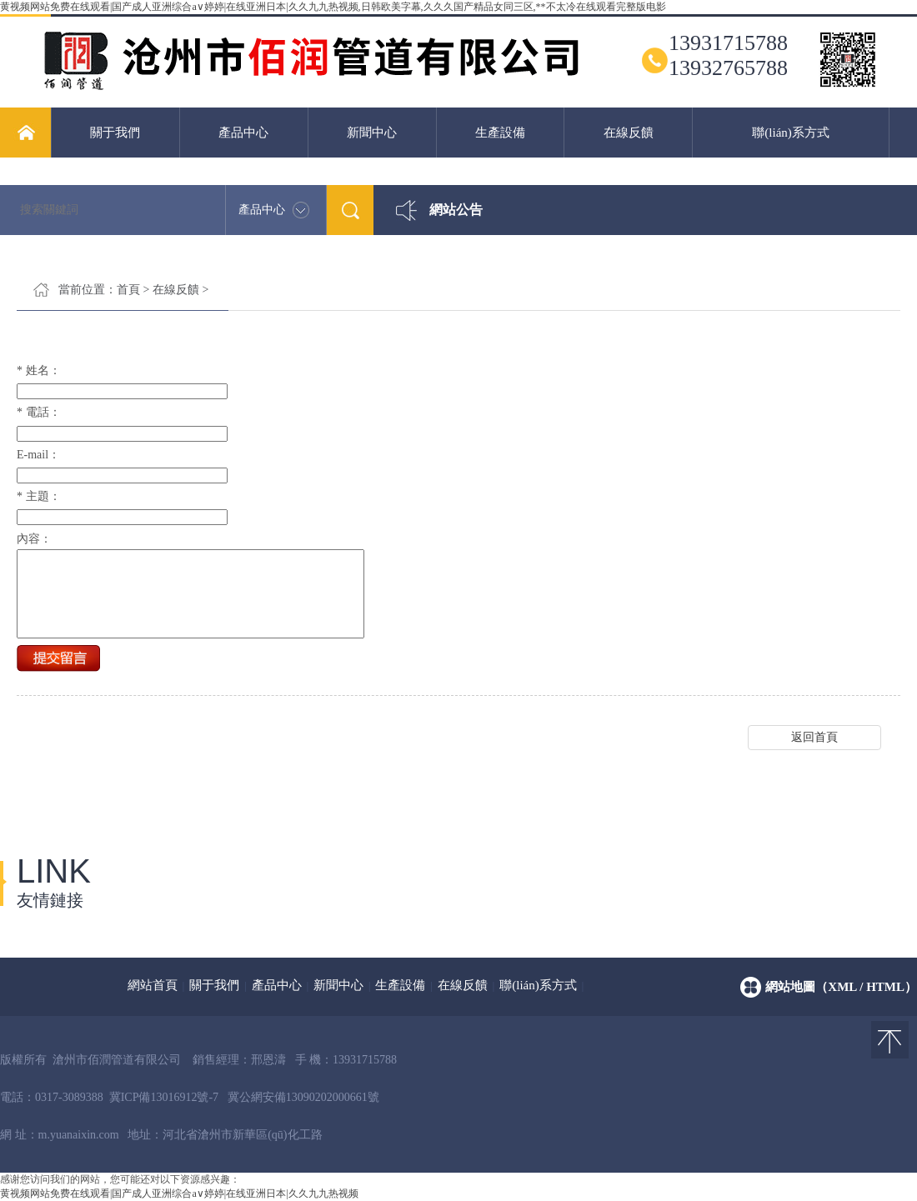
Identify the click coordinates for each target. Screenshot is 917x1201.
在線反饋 (629, 132)
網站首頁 (153, 985)
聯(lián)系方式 (790, 132)
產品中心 (243, 132)
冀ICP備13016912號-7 (163, 1097)
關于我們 (115, 132)
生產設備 (500, 132)
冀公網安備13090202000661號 (303, 1097)
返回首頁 (814, 754)
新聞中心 (372, 132)
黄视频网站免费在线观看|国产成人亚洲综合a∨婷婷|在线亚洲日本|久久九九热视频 (179, 1193)
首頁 (128, 289)
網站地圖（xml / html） (841, 986)
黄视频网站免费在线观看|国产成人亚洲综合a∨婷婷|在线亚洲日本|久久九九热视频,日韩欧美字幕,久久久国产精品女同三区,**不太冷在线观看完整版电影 (333, 7)
